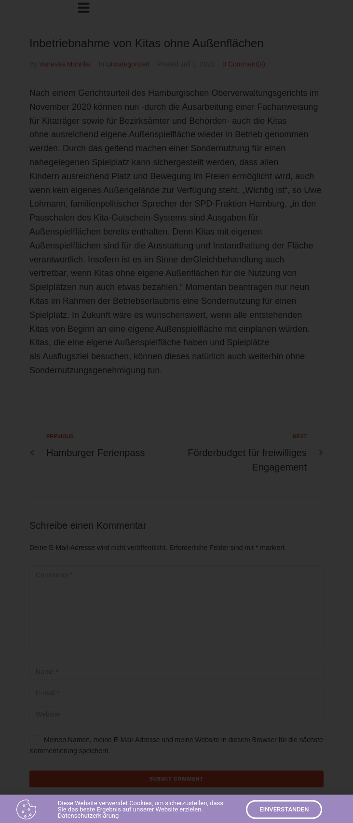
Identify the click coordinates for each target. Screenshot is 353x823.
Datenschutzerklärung (88, 817)
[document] (176, 411)
